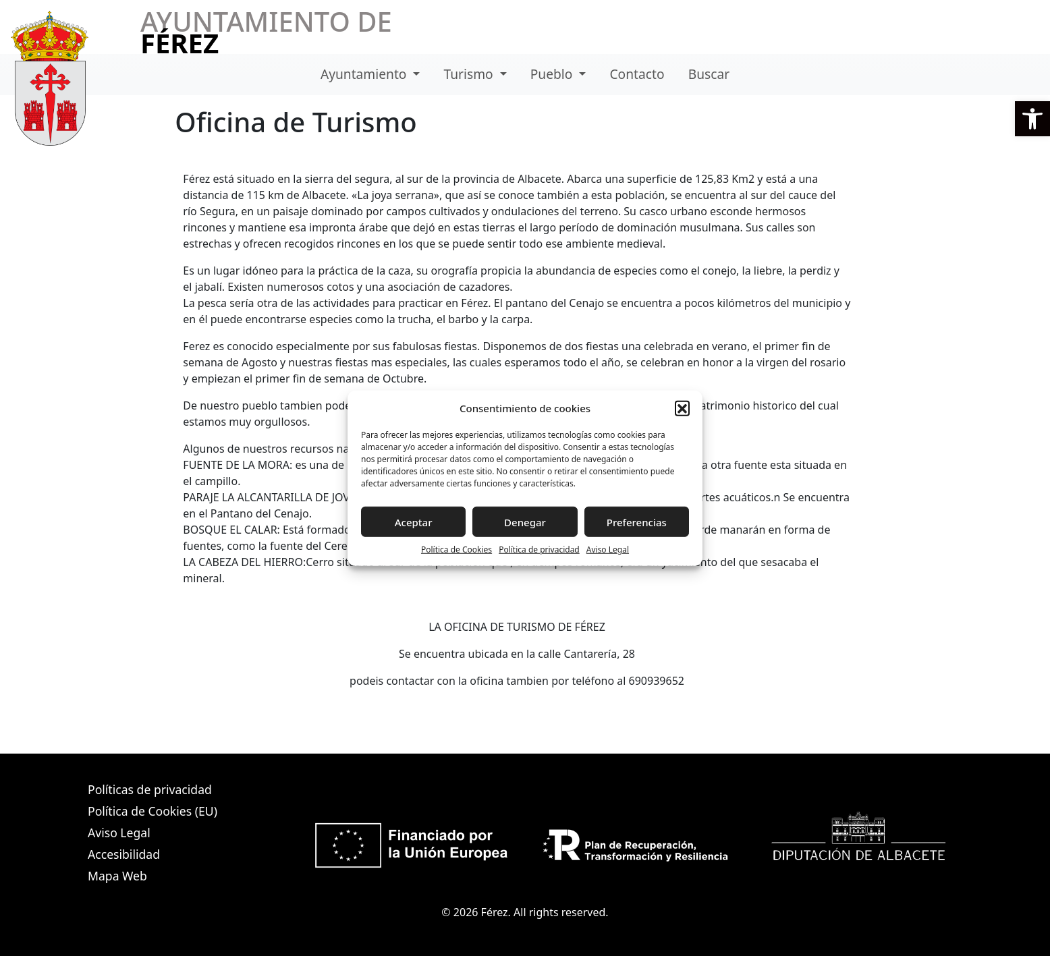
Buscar (708, 74)
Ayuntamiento (365, 74)
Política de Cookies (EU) (152, 811)
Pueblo (553, 74)
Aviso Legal (607, 549)
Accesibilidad (124, 854)
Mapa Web (117, 876)
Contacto (636, 74)
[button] (1032, 118)
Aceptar (414, 521)
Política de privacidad (539, 549)
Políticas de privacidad (150, 789)
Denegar (525, 521)
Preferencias (637, 521)
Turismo (470, 74)
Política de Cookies (456, 549)
